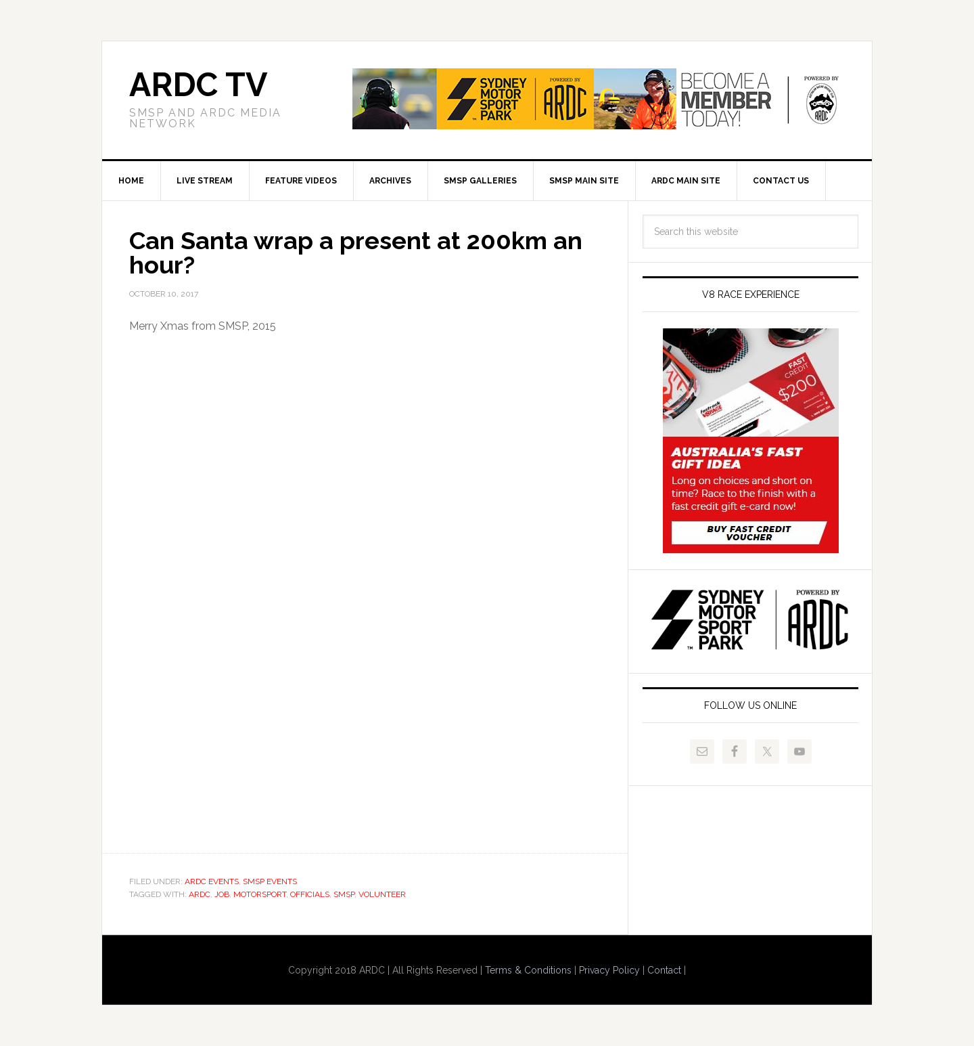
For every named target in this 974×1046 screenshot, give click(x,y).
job (221, 894)
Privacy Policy (609, 970)
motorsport (259, 894)
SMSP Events (270, 881)
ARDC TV (198, 85)
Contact (664, 970)
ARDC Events (212, 881)
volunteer (382, 894)
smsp (343, 894)
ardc (199, 894)
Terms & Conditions (528, 970)
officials (309, 894)
